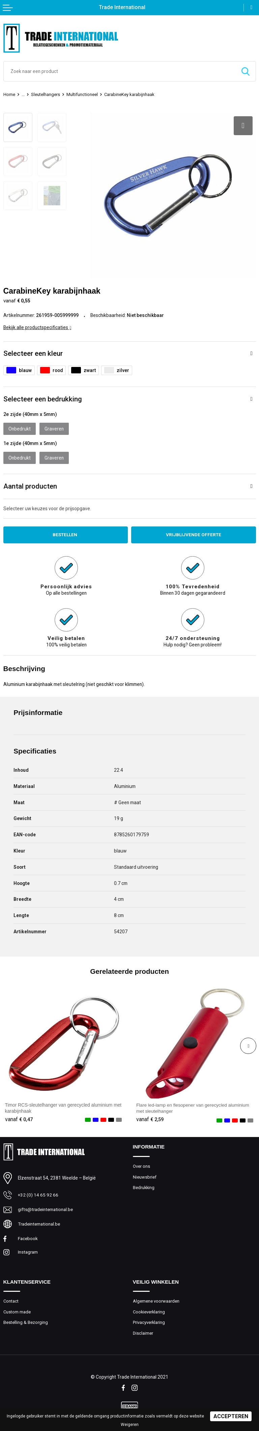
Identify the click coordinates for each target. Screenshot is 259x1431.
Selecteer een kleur (33, 352)
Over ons (141, 1164)
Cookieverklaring (149, 1310)
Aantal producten (30, 485)
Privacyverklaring (149, 1321)
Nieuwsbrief (144, 1175)
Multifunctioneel (82, 94)
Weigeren (130, 1424)
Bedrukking (144, 1186)
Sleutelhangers (45, 94)
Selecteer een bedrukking (42, 398)
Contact (11, 1300)
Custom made (17, 1310)
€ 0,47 (19, 1118)
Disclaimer (143, 1332)
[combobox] (119, 71)
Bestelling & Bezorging (25, 1321)
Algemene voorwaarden (156, 1300)
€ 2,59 (150, 1118)
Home (9, 94)
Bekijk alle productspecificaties (37, 326)
